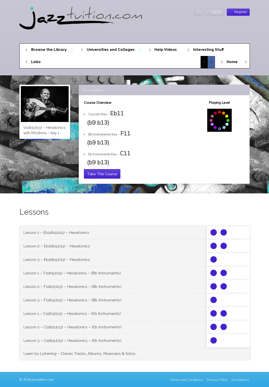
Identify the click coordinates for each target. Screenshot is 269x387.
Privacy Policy (217, 380)
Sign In (214, 12)
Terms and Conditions (186, 380)
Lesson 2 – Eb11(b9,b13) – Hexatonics (56, 246)
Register (238, 12)
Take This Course (102, 173)
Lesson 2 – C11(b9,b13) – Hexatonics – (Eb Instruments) (72, 327)
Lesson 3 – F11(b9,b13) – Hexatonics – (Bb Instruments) (72, 300)
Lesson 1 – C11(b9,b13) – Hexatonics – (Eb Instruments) (72, 313)
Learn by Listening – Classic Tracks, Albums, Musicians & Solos (79, 353)
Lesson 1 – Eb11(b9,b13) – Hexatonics (56, 232)
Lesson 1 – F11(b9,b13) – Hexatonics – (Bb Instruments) (72, 273)
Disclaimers (240, 380)
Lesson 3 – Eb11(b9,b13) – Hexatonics (56, 259)
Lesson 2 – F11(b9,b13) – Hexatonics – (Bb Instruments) (72, 286)
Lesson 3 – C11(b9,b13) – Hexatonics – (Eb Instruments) (72, 340)
